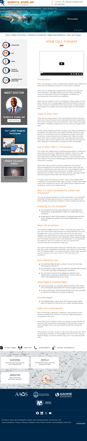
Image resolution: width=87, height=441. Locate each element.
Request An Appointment (74, 2)
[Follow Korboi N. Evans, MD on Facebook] (37, 413)
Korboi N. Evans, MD (14, 117)
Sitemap (24, 422)
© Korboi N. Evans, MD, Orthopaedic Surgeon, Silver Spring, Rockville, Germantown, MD (31, 420)
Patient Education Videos (14, 162)
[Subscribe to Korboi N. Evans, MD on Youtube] (50, 413)
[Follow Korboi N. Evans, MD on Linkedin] (41, 413)
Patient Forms (10, 348)
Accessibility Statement (62, 422)
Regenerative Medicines (56, 35)
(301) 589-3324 (59, 4)
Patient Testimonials (65, 348)
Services (16, 8)
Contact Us (52, 8)
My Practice (8, 8)
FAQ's (44, 8)
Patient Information (18, 35)
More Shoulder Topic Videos (14, 178)
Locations (57, 2)
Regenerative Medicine (16, 80)
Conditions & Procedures (37, 35)
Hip (12, 53)
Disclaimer (10, 422)
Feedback (32, 422)
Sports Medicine (14, 70)
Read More (6, 150)
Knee (13, 61)
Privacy (17, 422)
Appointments (35, 8)
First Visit (28, 348)
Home (2, 8)
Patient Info (25, 8)
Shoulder (15, 45)
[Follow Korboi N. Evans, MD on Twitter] (45, 413)
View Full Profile (14, 120)
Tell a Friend (40, 422)
